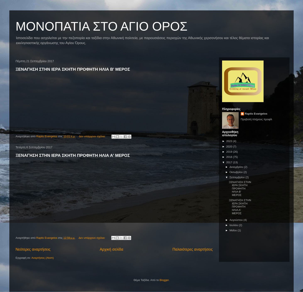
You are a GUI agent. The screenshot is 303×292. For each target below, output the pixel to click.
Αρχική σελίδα (111, 249)
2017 (229, 162)
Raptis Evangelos (256, 113)
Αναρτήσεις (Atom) (42, 257)
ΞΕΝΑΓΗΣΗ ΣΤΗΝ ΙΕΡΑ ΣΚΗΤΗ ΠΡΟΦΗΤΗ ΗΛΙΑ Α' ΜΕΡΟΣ (73, 155)
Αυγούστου (237, 219)
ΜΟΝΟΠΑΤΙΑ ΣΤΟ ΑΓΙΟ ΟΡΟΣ (101, 26)
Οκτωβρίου (236, 172)
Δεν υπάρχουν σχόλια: (92, 136)
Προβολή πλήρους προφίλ (256, 119)
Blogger (164, 280)
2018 (229, 156)
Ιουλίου (234, 225)
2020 (229, 146)
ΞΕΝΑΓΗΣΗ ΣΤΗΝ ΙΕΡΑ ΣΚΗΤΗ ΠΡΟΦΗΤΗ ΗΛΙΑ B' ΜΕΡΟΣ (73, 69)
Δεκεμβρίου (237, 166)
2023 (229, 141)
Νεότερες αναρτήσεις (33, 249)
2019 (229, 151)
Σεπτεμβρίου (238, 177)
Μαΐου (234, 230)
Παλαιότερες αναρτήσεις (192, 249)
